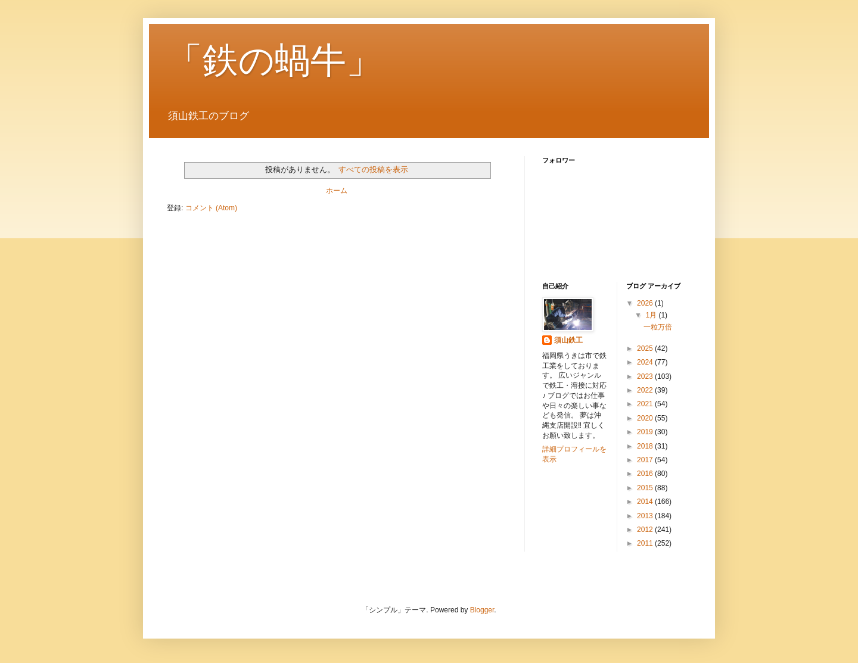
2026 (646, 303)
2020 (646, 418)
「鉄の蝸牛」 (274, 60)
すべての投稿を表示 (373, 169)
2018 (646, 446)
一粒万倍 (658, 327)
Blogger (482, 610)
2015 (646, 488)
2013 (646, 516)
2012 (646, 529)
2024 (646, 362)
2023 (646, 376)
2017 (646, 460)
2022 (646, 390)
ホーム (336, 190)
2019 (646, 432)
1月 (651, 315)
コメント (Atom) (211, 208)
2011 (646, 543)
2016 (646, 473)
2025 (646, 348)
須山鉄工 (568, 340)
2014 (646, 501)
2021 (646, 404)
